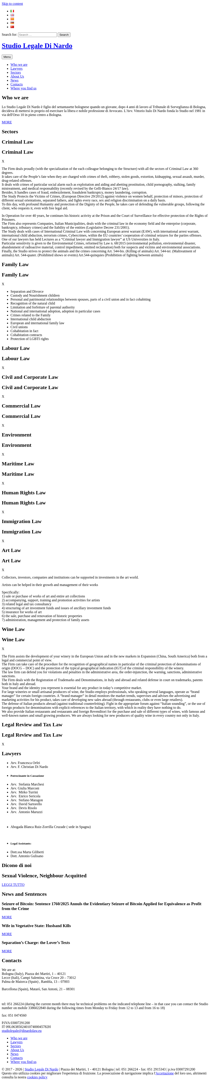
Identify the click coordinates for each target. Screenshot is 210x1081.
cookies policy (37, 1077)
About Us (17, 76)
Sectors (15, 72)
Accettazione (165, 1073)
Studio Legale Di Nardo (37, 46)
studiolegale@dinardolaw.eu (22, 1031)
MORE (7, 122)
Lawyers (16, 68)
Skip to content (12, 3)
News (14, 80)
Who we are (18, 64)
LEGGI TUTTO (13, 885)
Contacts (16, 84)
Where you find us (23, 88)
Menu (7, 57)
